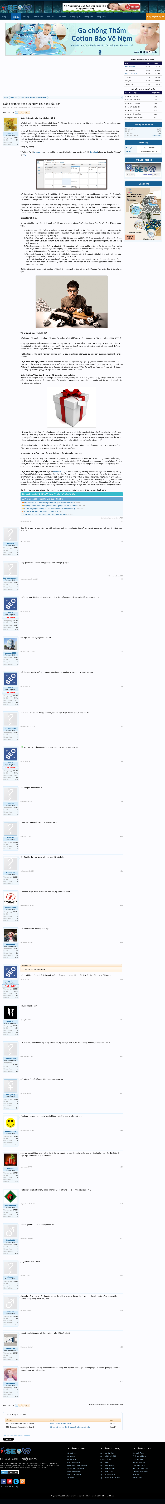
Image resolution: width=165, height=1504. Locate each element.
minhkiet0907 (10, 1132)
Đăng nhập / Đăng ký (155, 17)
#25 (121, 1381)
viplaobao (10, 803)
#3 (122, 579)
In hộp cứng (101, 17)
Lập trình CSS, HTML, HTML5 (110, 1478)
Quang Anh (10, 1021)
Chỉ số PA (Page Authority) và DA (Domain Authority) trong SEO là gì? (50, 509)
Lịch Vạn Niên (38, 17)
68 (17, 951)
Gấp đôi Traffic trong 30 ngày (60, 1423)
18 (17, 1032)
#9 (122, 801)
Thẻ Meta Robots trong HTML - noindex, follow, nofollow (45, 514)
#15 (121, 1020)
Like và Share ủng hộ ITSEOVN (16, 1436)
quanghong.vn (75, 17)
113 (16, 627)
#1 (122, 521)
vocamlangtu (10, 1058)
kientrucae (10, 1348)
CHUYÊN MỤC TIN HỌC (110, 1449)
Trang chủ (5, 17)
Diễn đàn (16, 17)
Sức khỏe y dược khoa (140, 1468)
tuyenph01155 (10, 728)
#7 (122, 726)
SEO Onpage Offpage (73, 1462)
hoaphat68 (10, 1240)
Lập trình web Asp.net (107, 1468)
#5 (122, 651)
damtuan (10, 1312)
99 (17, 844)
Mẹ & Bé (136, 1474)
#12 (121, 905)
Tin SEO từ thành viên (73, 1471)
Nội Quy (15, 1486)
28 (17, 955)
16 (17, 1212)
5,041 (16, 623)
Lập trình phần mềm (107, 1453)
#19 (121, 1167)
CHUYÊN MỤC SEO (75, 1449)
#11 (121, 871)
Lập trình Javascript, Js (108, 1474)
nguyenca (10, 1168)
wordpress (38, 152)
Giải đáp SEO (71, 1477)
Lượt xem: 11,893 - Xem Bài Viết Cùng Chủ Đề (42, 499)
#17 (121, 1093)
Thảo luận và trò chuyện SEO (76, 1468)
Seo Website (71, 1456)
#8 (122, 761)
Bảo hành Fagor (138, 1453)
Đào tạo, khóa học (139, 1462)
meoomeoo (49, 107)
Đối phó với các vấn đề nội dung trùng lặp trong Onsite (70, 1427)
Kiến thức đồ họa (105, 1459)
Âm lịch (128, 151)
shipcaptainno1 (10, 1205)
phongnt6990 (10, 907)
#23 (121, 1310)
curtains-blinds (156, 135)
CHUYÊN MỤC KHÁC (142, 1449)
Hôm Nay (143, 143)
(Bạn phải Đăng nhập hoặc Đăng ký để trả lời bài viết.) (106, 1404)
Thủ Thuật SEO (71, 1453)
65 (17, 140)
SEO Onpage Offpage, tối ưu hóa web (26, 107)
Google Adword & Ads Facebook (77, 1465)
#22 (121, 1275)
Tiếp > (27, 112)
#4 (122, 611)
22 (17, 585)
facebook (57, 472)
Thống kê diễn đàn (144, 125)
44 (17, 1318)
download (94, 152)
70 (17, 1067)
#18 (121, 1130)
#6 (122, 686)
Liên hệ (26, 17)
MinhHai (10, 543)
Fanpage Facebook (144, 160)
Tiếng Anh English (139, 1465)
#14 (121, 979)
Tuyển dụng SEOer (139, 1456)
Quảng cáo (144, 184)
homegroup (10, 1095)
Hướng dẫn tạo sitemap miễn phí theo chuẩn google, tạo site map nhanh (51, 506)
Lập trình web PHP (106, 1471)
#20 (121, 1204)
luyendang (10, 1383)
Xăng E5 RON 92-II (131, 73)
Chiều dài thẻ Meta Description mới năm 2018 (41, 511)
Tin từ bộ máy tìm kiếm (74, 1474)
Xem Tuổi (50, 17)
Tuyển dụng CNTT (139, 1459)
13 (17, 660)
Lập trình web (104, 1462)
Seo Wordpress (71, 1459)
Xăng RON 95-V (130, 66)
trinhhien (10, 1277)
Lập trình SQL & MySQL (108, 1456)
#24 (121, 1347)
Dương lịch (130, 148)
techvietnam (10, 872)
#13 (121, 942)
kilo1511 (10, 838)
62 (17, 1355)
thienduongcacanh (10, 578)
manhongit (10, 944)
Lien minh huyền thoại (140, 1471)
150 (16, 1028)
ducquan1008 (10, 653)
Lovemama (62, 17)
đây (24, 155)
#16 (121, 1056)
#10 (121, 836)
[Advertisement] (62, 77)
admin (10, 613)
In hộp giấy (88, 17)
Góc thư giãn (137, 1478)
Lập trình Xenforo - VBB (108, 1465)
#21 (121, 1238)
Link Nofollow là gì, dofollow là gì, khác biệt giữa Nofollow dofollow (48, 503)
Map (2, 1486)
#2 (122, 542)
